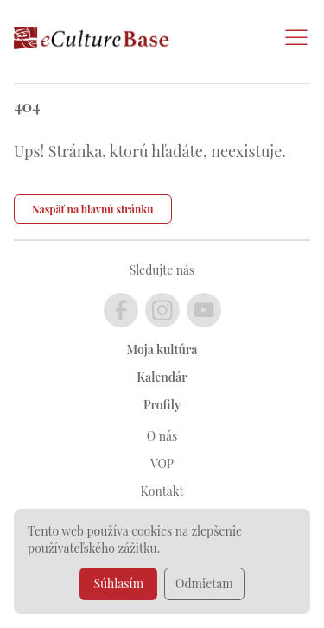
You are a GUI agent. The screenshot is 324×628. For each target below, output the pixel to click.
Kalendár (162, 377)
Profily (162, 404)
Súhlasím (118, 583)
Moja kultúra (162, 349)
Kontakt (162, 491)
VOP (162, 463)
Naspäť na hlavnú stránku (93, 209)
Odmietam (204, 583)
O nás (162, 436)
